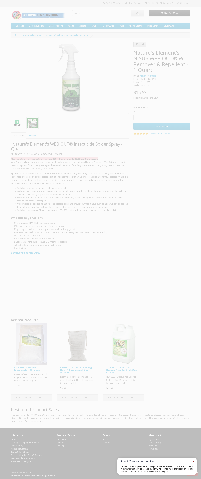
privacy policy (159, 469)
